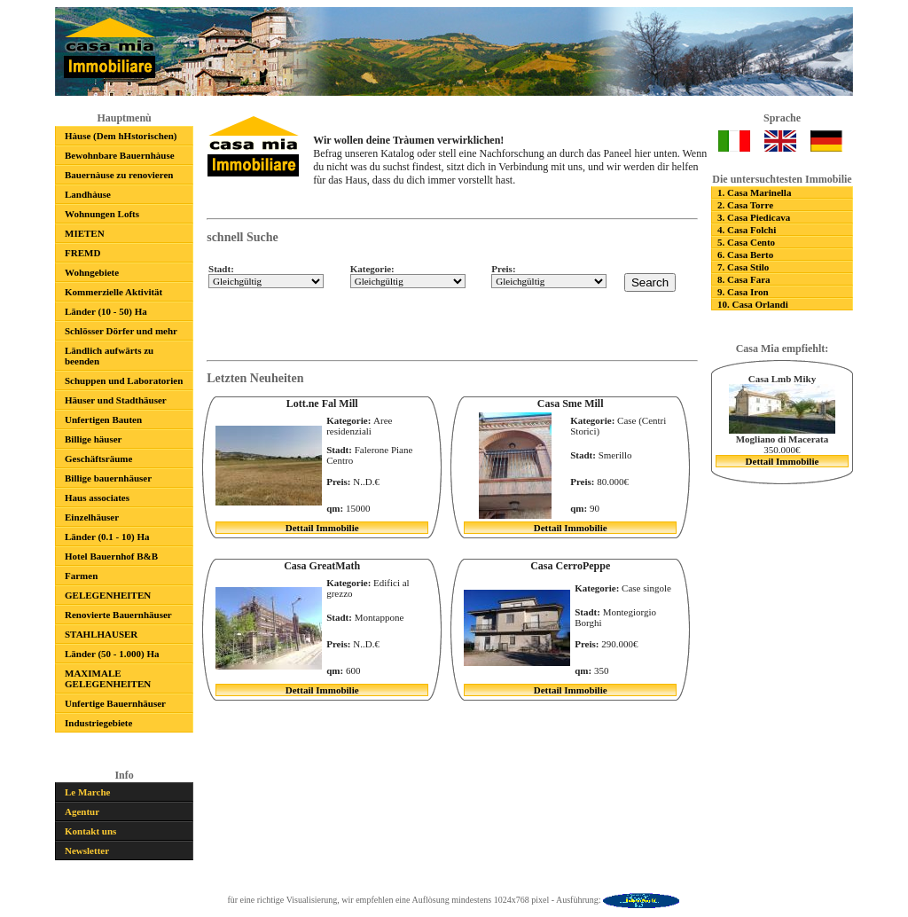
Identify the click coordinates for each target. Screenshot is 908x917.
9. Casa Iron (743, 291)
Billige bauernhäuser (108, 478)
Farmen (81, 575)
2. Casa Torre (745, 205)
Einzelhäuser (92, 517)
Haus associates (97, 497)
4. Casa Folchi (746, 229)
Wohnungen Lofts (102, 213)
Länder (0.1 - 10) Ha (107, 536)
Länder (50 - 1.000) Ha (112, 653)
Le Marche (87, 792)
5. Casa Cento (746, 242)
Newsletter (87, 850)
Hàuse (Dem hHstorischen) (121, 135)
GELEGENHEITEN (108, 595)
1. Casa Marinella (754, 192)
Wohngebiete (92, 272)
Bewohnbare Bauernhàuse (120, 155)
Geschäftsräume (98, 458)
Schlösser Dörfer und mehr (121, 330)
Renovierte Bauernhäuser (118, 614)
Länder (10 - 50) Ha (106, 311)
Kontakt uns (90, 831)
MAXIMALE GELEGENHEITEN (108, 678)
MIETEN (85, 233)
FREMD (82, 252)
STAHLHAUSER (101, 634)
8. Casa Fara (744, 279)
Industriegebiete (98, 722)
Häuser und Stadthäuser (116, 400)
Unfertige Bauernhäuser (115, 703)
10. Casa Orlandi (752, 304)
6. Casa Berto (745, 254)
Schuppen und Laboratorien (124, 380)
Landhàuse (88, 194)
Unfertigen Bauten (103, 419)
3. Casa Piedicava (753, 217)
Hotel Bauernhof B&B (111, 556)
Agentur (82, 811)
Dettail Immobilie (782, 461)
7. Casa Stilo (743, 267)
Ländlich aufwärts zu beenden (109, 355)
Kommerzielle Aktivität (113, 291)
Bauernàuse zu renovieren (119, 174)
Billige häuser (93, 439)
